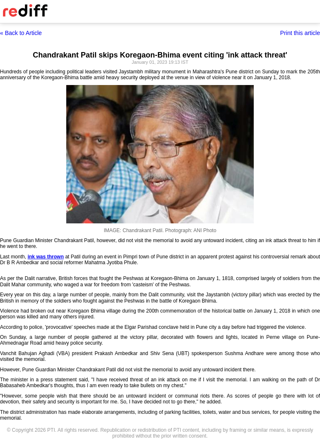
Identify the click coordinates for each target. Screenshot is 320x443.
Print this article (300, 33)
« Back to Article (21, 33)
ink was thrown (46, 257)
